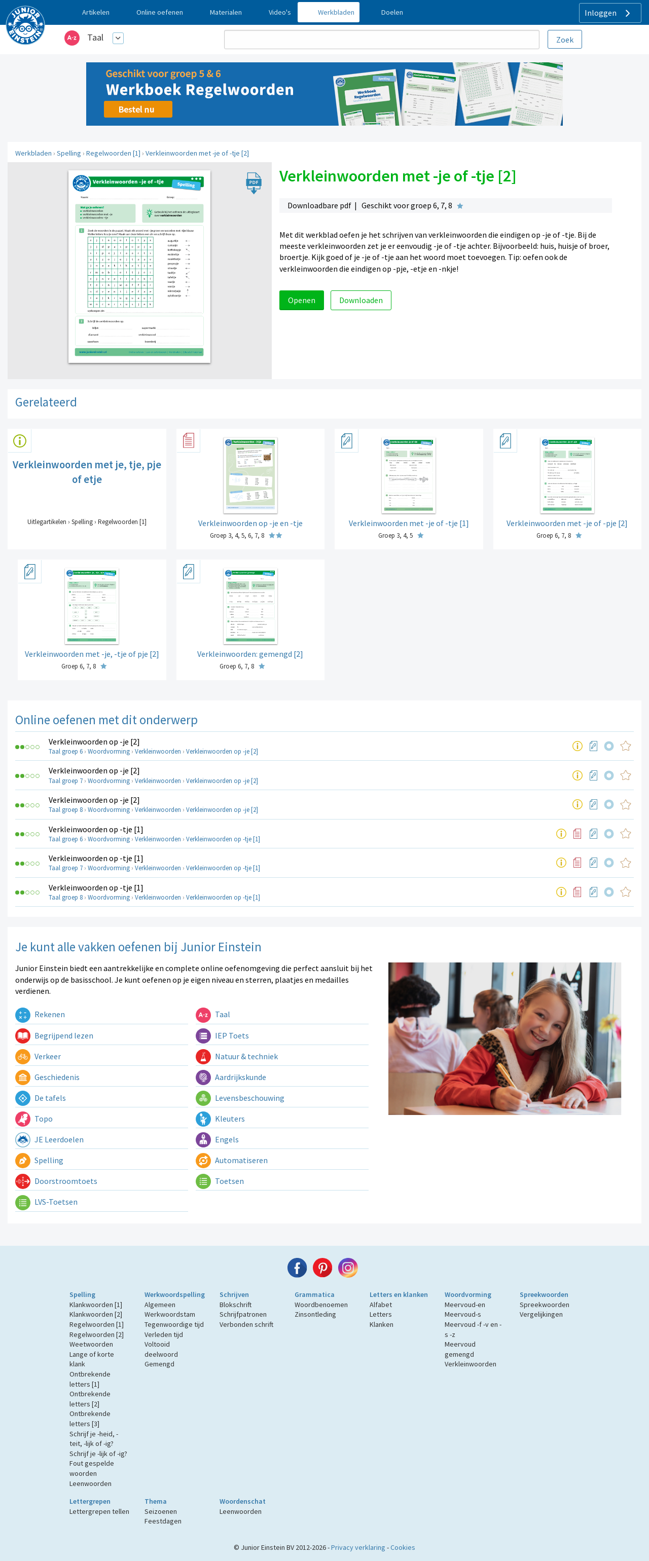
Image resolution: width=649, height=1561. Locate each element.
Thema (156, 1501)
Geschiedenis (47, 1077)
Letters (381, 1314)
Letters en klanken (399, 1294)
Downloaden (361, 300)
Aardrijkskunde (231, 1077)
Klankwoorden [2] (95, 1314)
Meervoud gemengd (460, 1349)
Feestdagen (163, 1521)
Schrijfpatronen (243, 1314)
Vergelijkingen (541, 1314)
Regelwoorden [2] (96, 1334)
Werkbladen (33, 153)
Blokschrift (235, 1304)
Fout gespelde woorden (91, 1468)
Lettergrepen (90, 1501)
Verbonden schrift (246, 1324)
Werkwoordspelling (175, 1294)
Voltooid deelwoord (161, 1349)
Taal (95, 37)
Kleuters (220, 1118)
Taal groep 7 (66, 780)
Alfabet (381, 1304)
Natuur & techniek (237, 1056)
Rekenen (40, 1014)
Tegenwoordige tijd (174, 1324)
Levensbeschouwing (240, 1098)
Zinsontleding (315, 1314)
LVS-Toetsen (46, 1202)
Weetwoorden (91, 1344)
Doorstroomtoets (56, 1181)
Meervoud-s (463, 1314)
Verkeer (38, 1056)
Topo (34, 1118)
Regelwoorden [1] (113, 153)
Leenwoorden (90, 1483)
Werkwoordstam (170, 1314)
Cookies (402, 1547)
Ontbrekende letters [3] (90, 1418)
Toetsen (220, 1181)
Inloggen (609, 13)
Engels (217, 1139)
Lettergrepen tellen (99, 1511)
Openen (301, 300)
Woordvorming (109, 751)
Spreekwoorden (544, 1294)
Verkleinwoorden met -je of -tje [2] (197, 153)
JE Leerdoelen (49, 1139)
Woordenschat (243, 1501)
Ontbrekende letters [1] (90, 1379)
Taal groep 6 (66, 751)
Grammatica (315, 1294)
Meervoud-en (465, 1304)
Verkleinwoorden (158, 751)
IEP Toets (222, 1035)
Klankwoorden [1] (95, 1304)
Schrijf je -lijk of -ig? (98, 1453)
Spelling (69, 153)
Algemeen (160, 1304)
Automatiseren (232, 1160)
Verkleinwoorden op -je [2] (94, 741)
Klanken (381, 1324)
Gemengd (159, 1363)
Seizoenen (161, 1511)
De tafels (40, 1098)
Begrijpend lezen (54, 1035)
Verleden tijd (164, 1334)
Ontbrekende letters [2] (90, 1398)
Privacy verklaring (358, 1547)
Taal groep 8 (66, 809)
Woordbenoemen (321, 1304)
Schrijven (234, 1294)
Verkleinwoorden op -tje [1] (96, 829)
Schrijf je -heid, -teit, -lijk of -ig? (93, 1438)
